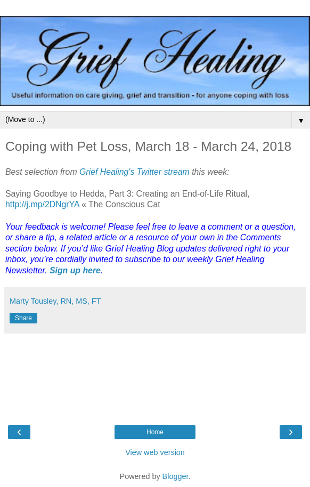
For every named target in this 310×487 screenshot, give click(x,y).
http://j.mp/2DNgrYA (43, 204)
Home (155, 432)
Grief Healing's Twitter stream (134, 171)
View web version (155, 452)
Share (23, 318)
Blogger (175, 476)
